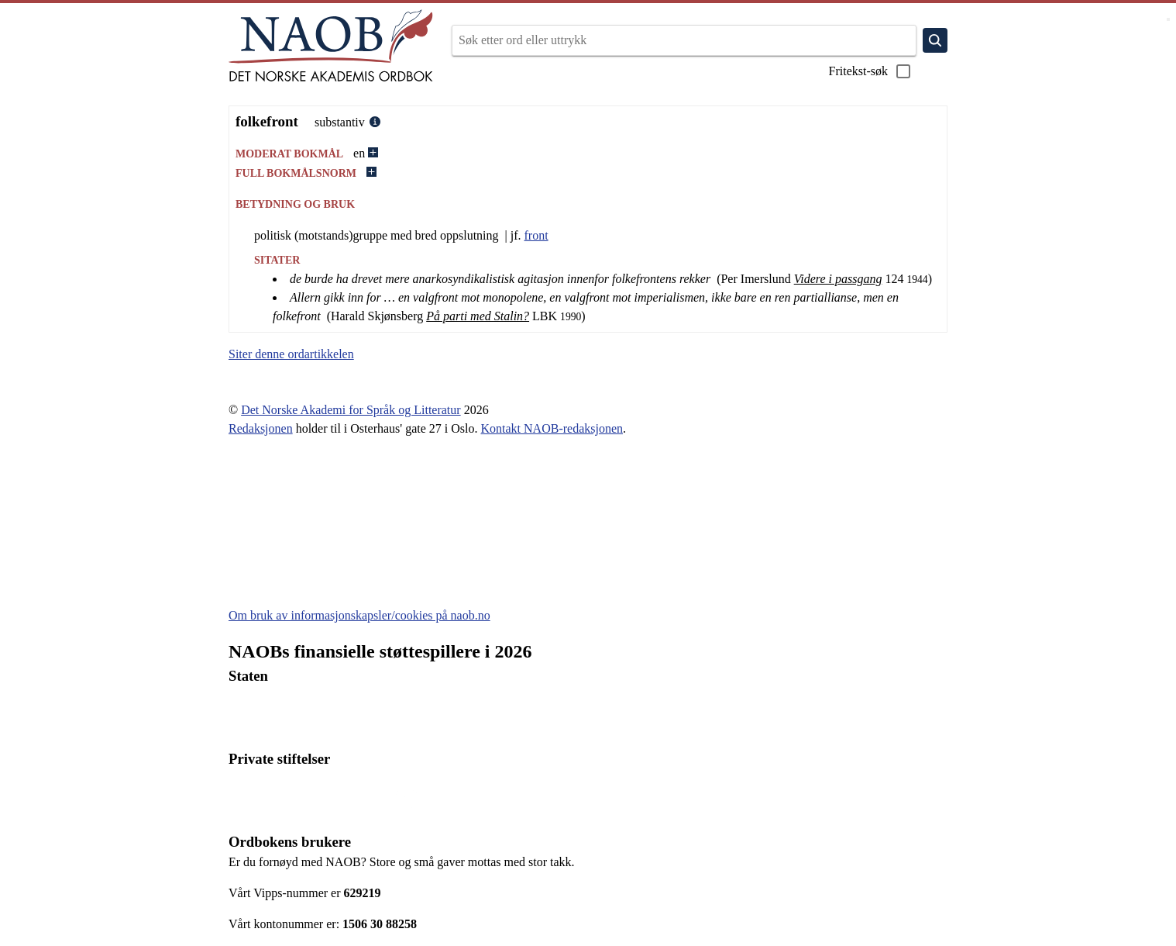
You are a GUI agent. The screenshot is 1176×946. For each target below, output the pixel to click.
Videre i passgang (838, 278)
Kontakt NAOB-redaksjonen (552, 428)
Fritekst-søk (871, 71)
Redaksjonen (261, 428)
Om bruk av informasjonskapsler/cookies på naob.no (359, 615)
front (536, 235)
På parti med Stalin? (477, 316)
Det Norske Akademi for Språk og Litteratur (350, 409)
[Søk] (935, 40)
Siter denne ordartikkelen (291, 354)
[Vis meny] (1168, 19)
